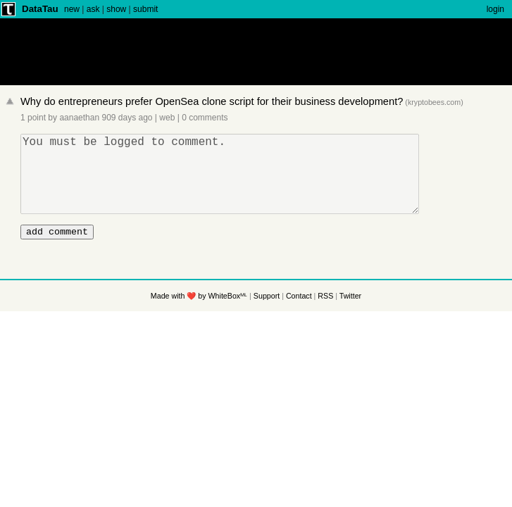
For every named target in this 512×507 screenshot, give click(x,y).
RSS (325, 315)
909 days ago (126, 118)
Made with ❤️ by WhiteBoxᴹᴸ (199, 315)
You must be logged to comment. (223, 182)
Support (267, 315)
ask (93, 9)
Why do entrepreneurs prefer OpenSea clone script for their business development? (211, 101)
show (116, 9)
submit (145, 9)
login (495, 9)
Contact (299, 315)
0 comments (204, 118)
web (167, 118)
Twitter (350, 315)
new (72, 9)
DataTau (40, 9)
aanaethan (79, 118)
